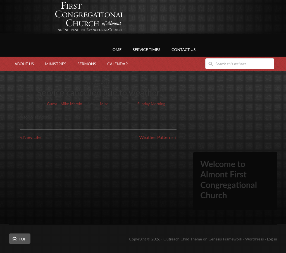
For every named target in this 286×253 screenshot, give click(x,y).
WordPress (254, 239)
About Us (24, 63)
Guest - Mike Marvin (64, 103)
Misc (104, 103)
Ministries (55, 63)
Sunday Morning (151, 103)
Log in (272, 239)
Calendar (117, 63)
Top (22, 239)
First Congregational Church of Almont (65, 26)
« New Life (30, 137)
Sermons (86, 63)
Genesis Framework (225, 239)
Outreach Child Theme (182, 239)
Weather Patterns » (158, 137)
